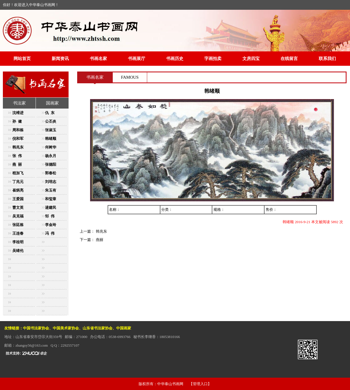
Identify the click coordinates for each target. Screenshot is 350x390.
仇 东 (50, 113)
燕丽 (99, 240)
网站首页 (22, 58)
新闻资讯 (60, 58)
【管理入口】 (200, 384)
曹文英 (18, 207)
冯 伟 (50, 233)
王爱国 (18, 199)
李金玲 (50, 225)
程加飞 (18, 173)
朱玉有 (50, 190)
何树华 (50, 147)
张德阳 (50, 164)
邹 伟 (50, 216)
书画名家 (98, 58)
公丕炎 (50, 121)
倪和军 (18, 138)
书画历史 (174, 58)
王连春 (18, 233)
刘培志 (50, 181)
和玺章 (50, 199)
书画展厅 (136, 58)
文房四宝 (251, 58)
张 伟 (17, 156)
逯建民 (50, 207)
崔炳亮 (18, 190)
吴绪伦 (18, 250)
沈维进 (18, 113)
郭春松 (50, 173)
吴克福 (18, 216)
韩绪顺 (50, 138)
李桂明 (18, 242)
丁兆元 (18, 181)
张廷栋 (18, 225)
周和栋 (18, 130)
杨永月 (50, 156)
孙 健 (17, 121)
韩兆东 (18, 147)
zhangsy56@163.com (31, 345)
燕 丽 (17, 164)
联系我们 (327, 58)
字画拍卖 (212, 58)
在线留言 (289, 58)
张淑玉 (50, 130)
